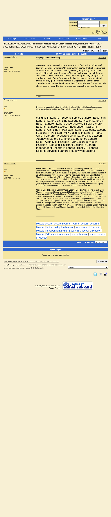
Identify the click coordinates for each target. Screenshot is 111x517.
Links (99, 39)
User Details (64, 39)
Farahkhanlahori (10, 100)
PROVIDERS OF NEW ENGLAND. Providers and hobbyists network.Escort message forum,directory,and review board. (51, 44)
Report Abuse (54, 288)
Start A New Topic (91, 51)
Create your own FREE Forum (48, 285)
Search (47, 39)
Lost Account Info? (99, 33)
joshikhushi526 (10, 163)
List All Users (29, 39)
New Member (101, 31)
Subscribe (102, 261)
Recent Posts (81, 39)
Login (103, 25)
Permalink (102, 58)
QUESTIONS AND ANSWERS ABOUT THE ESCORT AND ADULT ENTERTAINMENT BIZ (39, 47)
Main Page (11, 39)
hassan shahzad (10, 57)
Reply (104, 51)
